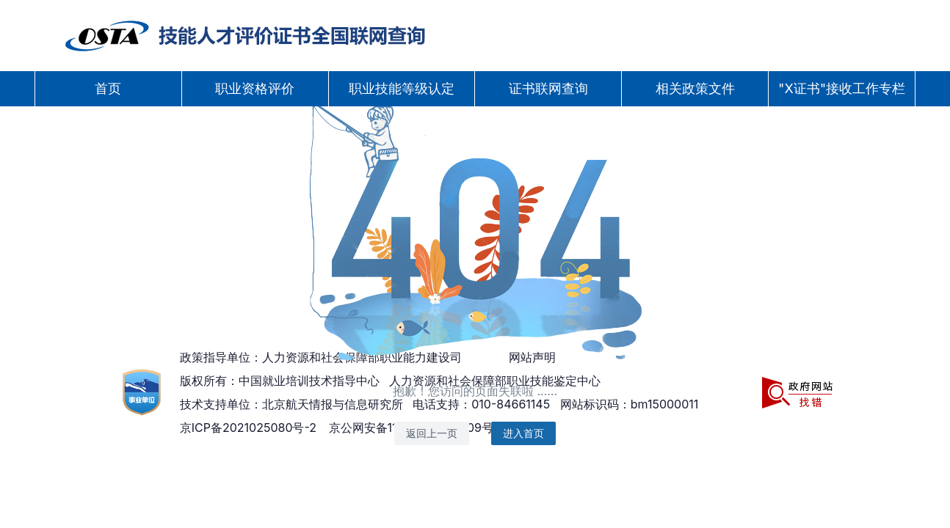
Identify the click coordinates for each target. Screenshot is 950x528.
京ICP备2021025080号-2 (248, 427)
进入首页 (523, 433)
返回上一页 (431, 433)
